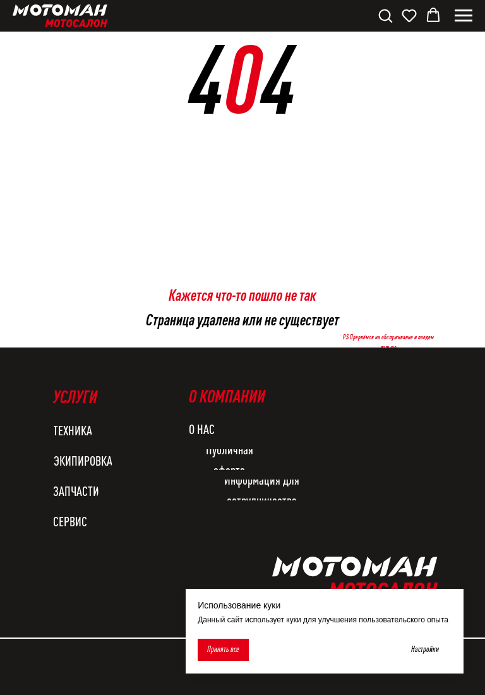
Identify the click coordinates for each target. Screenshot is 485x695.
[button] (385, 15)
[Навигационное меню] (463, 15)
